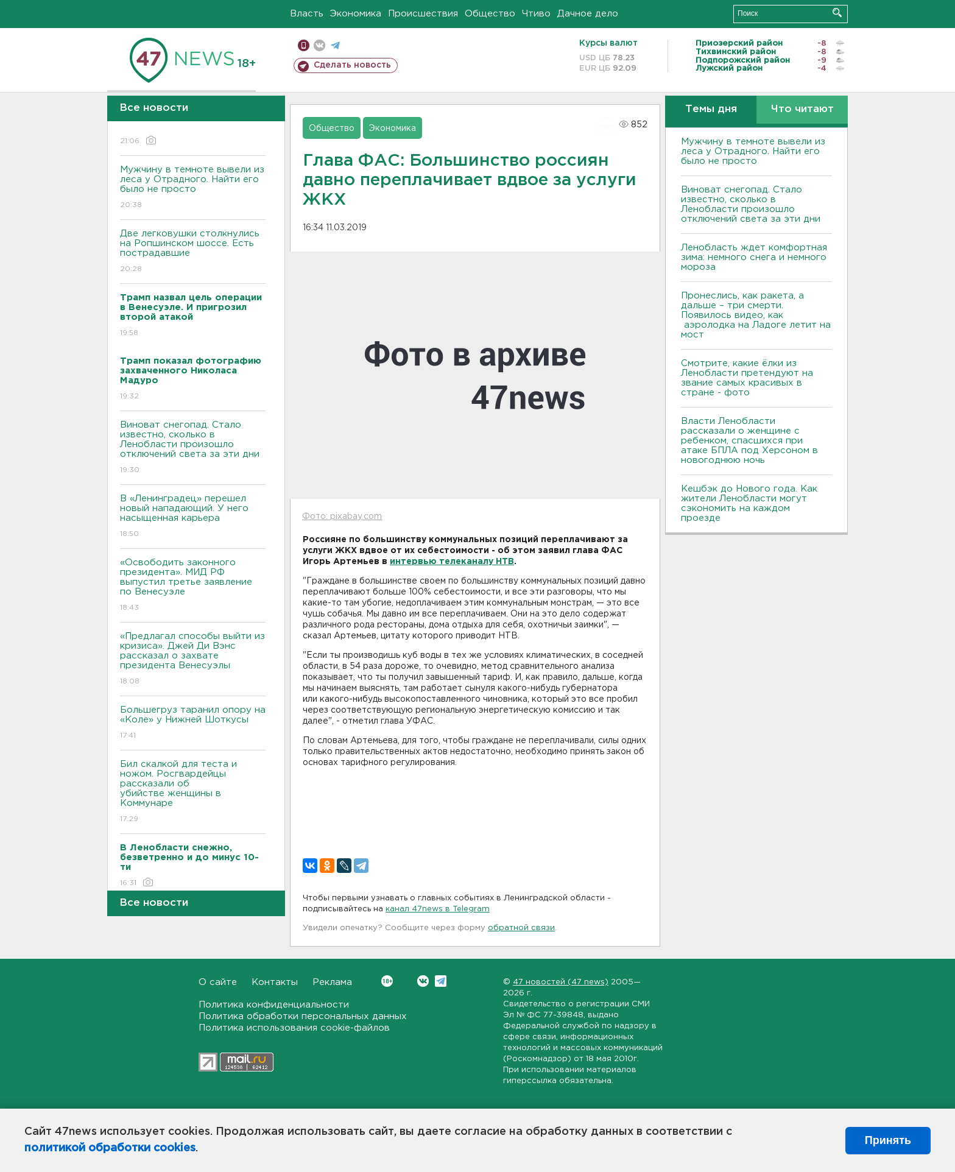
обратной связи (521, 928)
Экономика (355, 14)
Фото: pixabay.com (342, 516)
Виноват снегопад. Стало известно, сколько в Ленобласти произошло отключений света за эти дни (193, 448)
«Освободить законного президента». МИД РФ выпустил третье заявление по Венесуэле (193, 586)
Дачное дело (587, 14)
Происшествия (423, 14)
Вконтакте (387, 981)
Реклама (332, 982)
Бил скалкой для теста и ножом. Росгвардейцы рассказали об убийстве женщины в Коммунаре (193, 792)
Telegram (440, 981)
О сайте (218, 982)
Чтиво (536, 14)
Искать (837, 12)
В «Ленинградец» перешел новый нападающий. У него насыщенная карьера (193, 517)
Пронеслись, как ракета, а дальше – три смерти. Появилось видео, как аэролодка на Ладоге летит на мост (756, 315)
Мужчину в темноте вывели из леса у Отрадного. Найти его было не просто (193, 188)
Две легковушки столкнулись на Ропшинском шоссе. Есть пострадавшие (193, 252)
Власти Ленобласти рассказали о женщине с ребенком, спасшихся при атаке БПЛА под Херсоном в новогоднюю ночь (749, 440)
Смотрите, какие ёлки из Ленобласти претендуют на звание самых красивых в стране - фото (747, 378)
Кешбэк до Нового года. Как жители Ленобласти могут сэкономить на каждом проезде (749, 503)
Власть (306, 14)
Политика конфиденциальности (274, 1005)
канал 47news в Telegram (438, 909)
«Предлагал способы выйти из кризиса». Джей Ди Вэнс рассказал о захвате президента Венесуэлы (193, 659)
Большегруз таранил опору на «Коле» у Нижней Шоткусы (193, 723)
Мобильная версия (303, 45)
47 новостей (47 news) (560, 982)
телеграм (335, 45)
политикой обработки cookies (110, 1148)
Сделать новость (352, 65)
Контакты (275, 982)
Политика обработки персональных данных (303, 1016)
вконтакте (319, 45)
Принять (888, 1140)
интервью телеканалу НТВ (452, 561)
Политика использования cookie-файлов (294, 1028)
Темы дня (711, 109)
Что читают (802, 109)
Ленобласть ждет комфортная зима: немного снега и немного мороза (754, 257)
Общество (490, 14)
